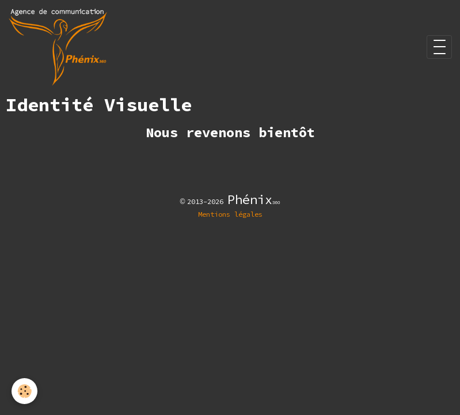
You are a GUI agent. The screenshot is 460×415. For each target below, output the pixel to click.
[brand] (60, 47)
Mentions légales (230, 214)
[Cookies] (24, 391)
